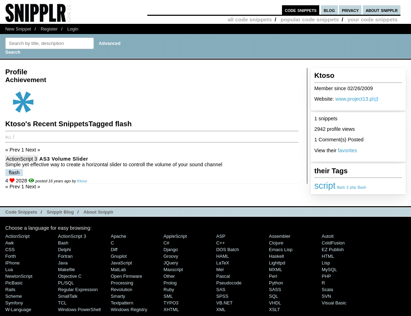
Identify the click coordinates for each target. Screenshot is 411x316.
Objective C (70, 276)
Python (276, 282)
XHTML (171, 309)
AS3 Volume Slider (63, 159)
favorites (347, 150)
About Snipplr (98, 212)
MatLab (118, 269)
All (8, 137)
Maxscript (173, 269)
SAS (220, 289)
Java (63, 262)
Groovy (170, 256)
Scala (327, 289)
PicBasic (14, 282)
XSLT (274, 309)
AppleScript (175, 236)
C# (166, 243)
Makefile (66, 269)
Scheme (13, 296)
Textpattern (122, 302)
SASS (275, 289)
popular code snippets (310, 19)
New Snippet (18, 29)
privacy (350, 10)
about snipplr (382, 10)
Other (169, 276)
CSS (10, 249)
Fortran (65, 256)
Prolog (169, 282)
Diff (114, 249)
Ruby (168, 289)
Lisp (326, 262)
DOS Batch (227, 249)
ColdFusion (333, 243)
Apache (118, 236)
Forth (10, 256)
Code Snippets (21, 212)
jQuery (170, 262)
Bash (362, 187)
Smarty (118, 296)
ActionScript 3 (21, 159)
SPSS (222, 296)
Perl (273, 276)
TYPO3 (170, 302)
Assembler (279, 236)
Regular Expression (78, 289)
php (353, 187)
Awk (9, 243)
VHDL (275, 302)
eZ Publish (333, 249)
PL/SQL (66, 282)
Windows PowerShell (79, 309)
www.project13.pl (354, 99)
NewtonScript (18, 276)
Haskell (276, 256)
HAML (222, 256)
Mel (220, 269)
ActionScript (17, 236)
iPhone (12, 262)
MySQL (329, 269)
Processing (122, 282)
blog (329, 10)
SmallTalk (67, 296)
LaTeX (222, 262)
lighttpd (277, 262)
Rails (10, 289)
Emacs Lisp (281, 249)
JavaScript (121, 262)
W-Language (18, 309)
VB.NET (224, 302)
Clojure (276, 243)
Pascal (223, 276)
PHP (326, 276)
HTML (328, 256)
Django (170, 249)
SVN (326, 296)
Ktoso (82, 181)
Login (72, 29)
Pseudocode (229, 282)
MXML (275, 269)
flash (341, 187)
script (324, 185)
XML (221, 309)
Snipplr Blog (60, 212)
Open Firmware (126, 276)
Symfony (14, 302)
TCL (62, 302)
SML (168, 296)
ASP (220, 236)
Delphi (64, 249)
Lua (9, 269)
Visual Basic (334, 302)
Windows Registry (129, 309)
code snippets (301, 10)
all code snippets (249, 19)
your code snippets (372, 19)
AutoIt (328, 236)
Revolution (121, 289)
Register (49, 29)
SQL (273, 296)
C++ (220, 243)
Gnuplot (119, 256)
